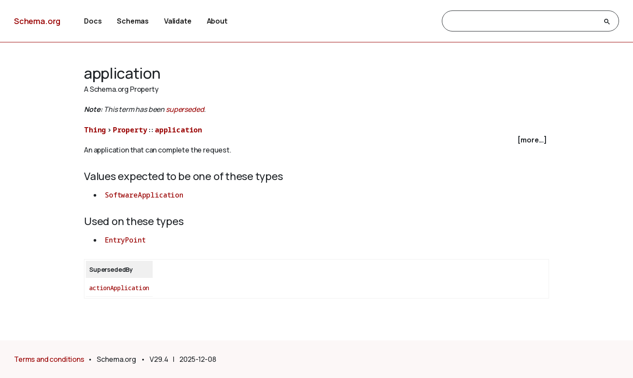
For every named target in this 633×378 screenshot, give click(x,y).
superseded (185, 109)
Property (130, 130)
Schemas (133, 21)
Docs (92, 21)
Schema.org (37, 21)
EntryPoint (125, 240)
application (178, 130)
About (217, 21)
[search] (522, 21)
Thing (95, 130)
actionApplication (119, 288)
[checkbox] (316, 140)
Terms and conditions (49, 359)
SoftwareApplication (144, 195)
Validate (178, 21)
